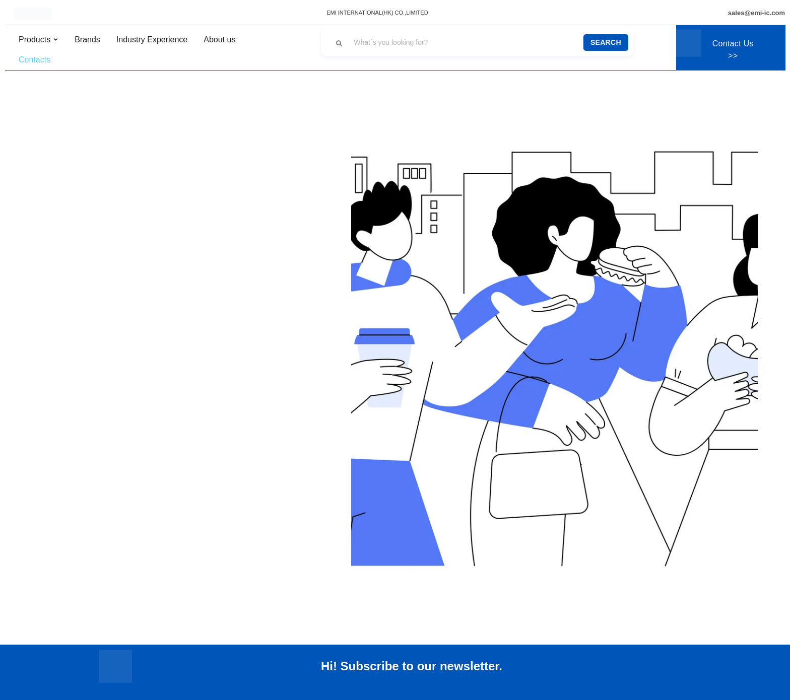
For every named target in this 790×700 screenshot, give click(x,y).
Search (605, 42)
